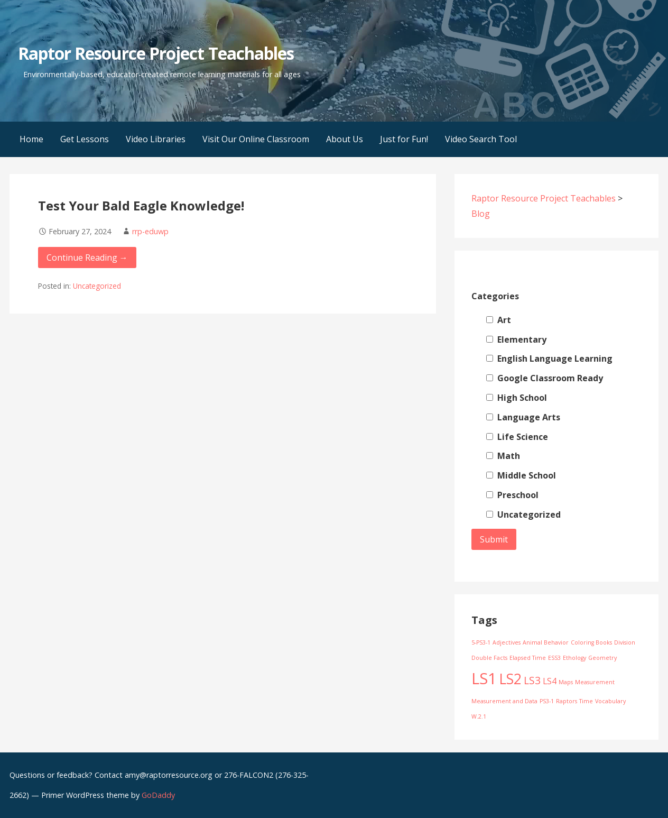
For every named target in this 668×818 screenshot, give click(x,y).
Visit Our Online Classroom (255, 139)
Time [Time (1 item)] (586, 701)
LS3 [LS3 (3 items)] (532, 680)
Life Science (517, 437)
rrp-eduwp (150, 231)
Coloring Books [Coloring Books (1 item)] (591, 642)
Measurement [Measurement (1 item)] (595, 682)
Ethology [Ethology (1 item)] (574, 657)
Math (503, 456)
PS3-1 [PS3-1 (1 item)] (547, 701)
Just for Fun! (404, 139)
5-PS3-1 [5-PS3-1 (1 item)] (480, 642)
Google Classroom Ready (544, 378)
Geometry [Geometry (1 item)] (602, 657)
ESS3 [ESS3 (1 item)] (554, 657)
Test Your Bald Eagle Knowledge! (141, 205)
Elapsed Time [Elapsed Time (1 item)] (527, 657)
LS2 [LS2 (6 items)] (510, 678)
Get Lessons (84, 139)
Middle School (521, 475)
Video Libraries (155, 139)
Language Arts (523, 417)
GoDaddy (158, 795)
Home (31, 139)
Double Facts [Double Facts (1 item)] (489, 657)
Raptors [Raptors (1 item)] (566, 701)
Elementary (516, 339)
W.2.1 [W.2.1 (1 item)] (478, 716)
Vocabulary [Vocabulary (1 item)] (610, 701)
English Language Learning (549, 358)
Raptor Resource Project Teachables (156, 53)
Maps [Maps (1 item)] (566, 682)
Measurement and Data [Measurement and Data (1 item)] (504, 701)
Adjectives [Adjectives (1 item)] (507, 642)
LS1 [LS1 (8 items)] (484, 678)
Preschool (512, 495)
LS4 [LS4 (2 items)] (549, 681)
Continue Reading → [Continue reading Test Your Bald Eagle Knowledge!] (87, 257)
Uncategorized (97, 286)
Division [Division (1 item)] (624, 642)
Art (498, 320)
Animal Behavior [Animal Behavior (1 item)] (546, 642)
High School (516, 397)
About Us (344, 139)
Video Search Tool (481, 139)
